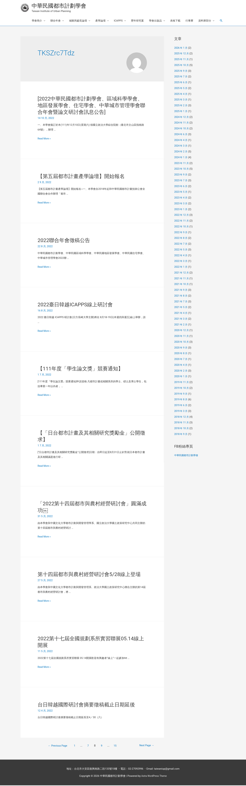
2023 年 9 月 (181, 175)
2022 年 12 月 (182, 215)
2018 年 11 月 (182, 423)
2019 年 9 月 (181, 394)
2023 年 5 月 (181, 192)
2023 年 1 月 (181, 209)
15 (116, 746)
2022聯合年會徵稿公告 (64, 241)
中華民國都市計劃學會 (61, 6)
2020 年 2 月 (181, 371)
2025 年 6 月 (181, 83)
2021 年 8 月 (181, 296)
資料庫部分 (204, 21)
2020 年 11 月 (182, 336)
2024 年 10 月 (182, 129)
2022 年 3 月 (181, 261)
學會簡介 (37, 21)
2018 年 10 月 (182, 428)
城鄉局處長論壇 (78, 21)
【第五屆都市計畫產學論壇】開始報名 (81, 177)
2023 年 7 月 (181, 180)
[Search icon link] (221, 21)
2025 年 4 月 (181, 94)
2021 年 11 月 (182, 279)
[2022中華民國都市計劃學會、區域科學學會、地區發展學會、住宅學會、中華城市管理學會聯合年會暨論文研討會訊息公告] (91, 106)
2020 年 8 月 (181, 354)
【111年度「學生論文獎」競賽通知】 (80, 369)
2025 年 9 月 (181, 71)
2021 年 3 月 (181, 319)
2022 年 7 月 (181, 244)
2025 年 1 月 (181, 111)
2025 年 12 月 (182, 54)
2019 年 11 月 (182, 382)
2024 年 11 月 (182, 123)
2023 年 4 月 (181, 198)
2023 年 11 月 (182, 163)
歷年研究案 (137, 21)
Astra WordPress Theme (154, 776)
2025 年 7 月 (181, 77)
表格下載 (175, 21)
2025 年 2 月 (181, 106)
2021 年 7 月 (181, 302)
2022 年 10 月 (182, 227)
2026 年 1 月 (181, 48)
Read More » (45, 139)
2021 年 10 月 (182, 284)
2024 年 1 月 (181, 157)
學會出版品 (155, 21)
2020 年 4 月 (181, 365)
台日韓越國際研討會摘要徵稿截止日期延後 (86, 705)
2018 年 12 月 (182, 417)
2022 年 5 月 (181, 250)
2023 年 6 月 (181, 186)
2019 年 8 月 (181, 400)
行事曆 (189, 21)
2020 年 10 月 (182, 342)
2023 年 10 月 (182, 169)
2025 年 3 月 (181, 100)
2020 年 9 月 (181, 348)
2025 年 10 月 (182, 65)
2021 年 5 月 (181, 307)
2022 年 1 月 (181, 267)
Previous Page (55, 746)
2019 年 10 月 (182, 388)
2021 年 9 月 (181, 290)
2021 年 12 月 (182, 273)
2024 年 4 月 (181, 140)
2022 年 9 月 (181, 232)
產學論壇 (100, 21)
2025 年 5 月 (181, 88)
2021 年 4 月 (181, 313)
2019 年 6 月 (181, 405)
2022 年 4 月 (181, 255)
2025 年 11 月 (182, 59)
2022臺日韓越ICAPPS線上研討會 (75, 305)
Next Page (143, 746)
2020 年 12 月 (182, 330)
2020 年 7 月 (181, 359)
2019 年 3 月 (181, 411)
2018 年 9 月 (181, 434)
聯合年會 (55, 21)
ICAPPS (118, 21)
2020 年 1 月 (181, 377)
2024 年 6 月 (181, 134)
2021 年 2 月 (181, 325)
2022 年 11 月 (182, 221)
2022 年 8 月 (181, 238)
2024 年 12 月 (182, 117)
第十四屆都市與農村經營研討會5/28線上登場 (89, 575)
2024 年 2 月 (181, 152)
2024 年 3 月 (181, 146)
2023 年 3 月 (181, 204)
